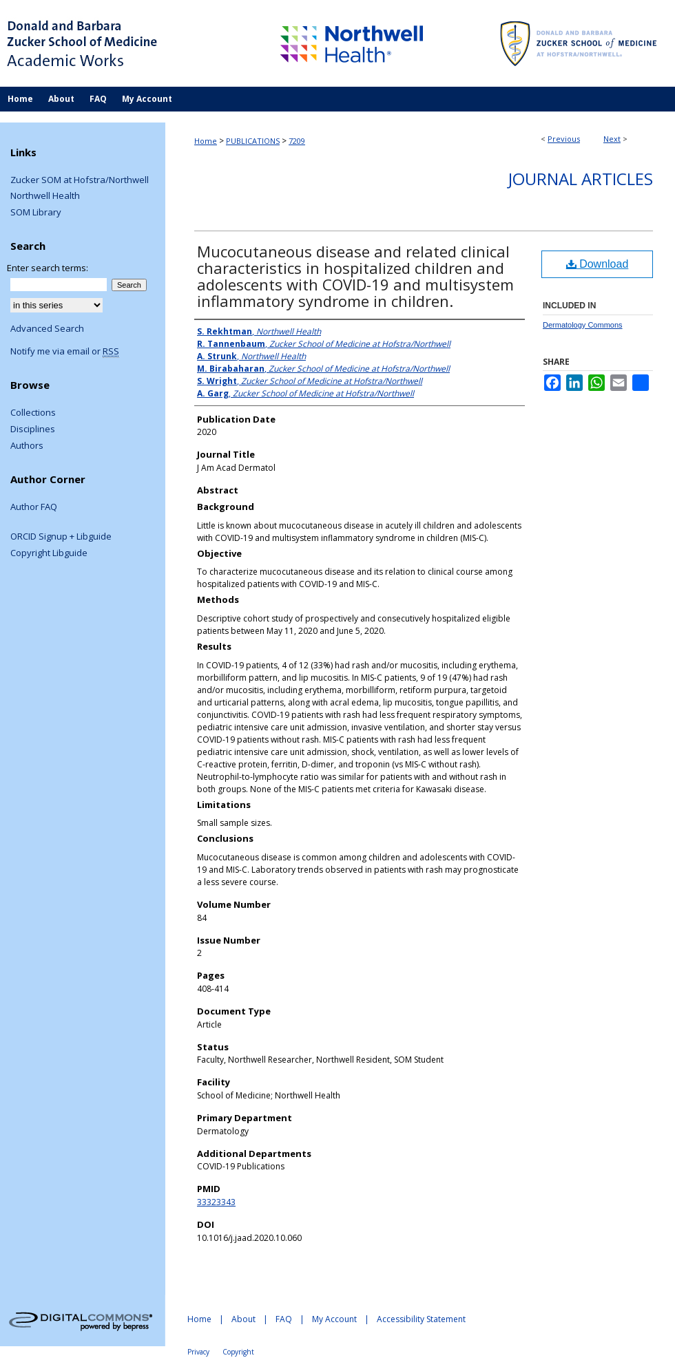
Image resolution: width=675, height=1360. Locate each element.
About (243, 1319)
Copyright (238, 1352)
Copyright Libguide (48, 553)
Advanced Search (47, 328)
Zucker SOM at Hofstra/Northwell (79, 180)
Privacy (198, 1352)
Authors (26, 445)
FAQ (284, 1319)
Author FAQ (33, 507)
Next (612, 139)
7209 (297, 141)
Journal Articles (580, 178)
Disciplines (32, 429)
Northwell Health (45, 196)
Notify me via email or (64, 351)
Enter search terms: (47, 268)
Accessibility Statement (421, 1319)
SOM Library (35, 212)
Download (597, 264)
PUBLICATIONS (253, 141)
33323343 (216, 1202)
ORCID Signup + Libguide (61, 536)
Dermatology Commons (583, 325)
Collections (33, 412)
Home (205, 141)
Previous (564, 139)
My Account (334, 1319)
